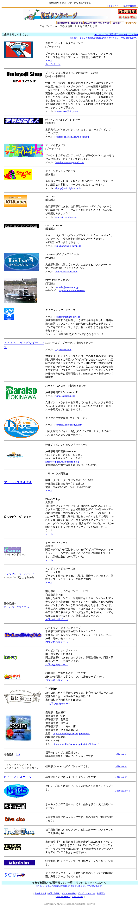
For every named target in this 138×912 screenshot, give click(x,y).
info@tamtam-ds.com (66, 271)
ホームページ (52, 64)
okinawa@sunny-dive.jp (67, 316)
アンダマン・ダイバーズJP (19, 573)
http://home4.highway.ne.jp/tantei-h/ (71, 733)
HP (18, 754)
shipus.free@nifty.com (66, 110)
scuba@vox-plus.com (66, 216)
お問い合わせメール (56, 619)
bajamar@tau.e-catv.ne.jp (68, 245)
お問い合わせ (130, 6)
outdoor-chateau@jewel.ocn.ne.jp (72, 136)
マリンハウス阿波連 (18, 482)
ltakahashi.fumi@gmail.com (69, 162)
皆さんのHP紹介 (69, 893)
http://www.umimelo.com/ (72, 290)
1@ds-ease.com (63, 349)
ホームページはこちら (16, 607)
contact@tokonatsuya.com (68, 424)
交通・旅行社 (54, 893)
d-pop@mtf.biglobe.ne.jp (68, 188)
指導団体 (101, 893)
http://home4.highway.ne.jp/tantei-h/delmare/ (75, 743)
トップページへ (115, 6)
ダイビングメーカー (86, 893)
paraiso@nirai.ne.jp (65, 395)
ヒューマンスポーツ (18, 777)
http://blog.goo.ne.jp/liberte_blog (62, 461)
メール (49, 60)
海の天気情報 (40, 893)
